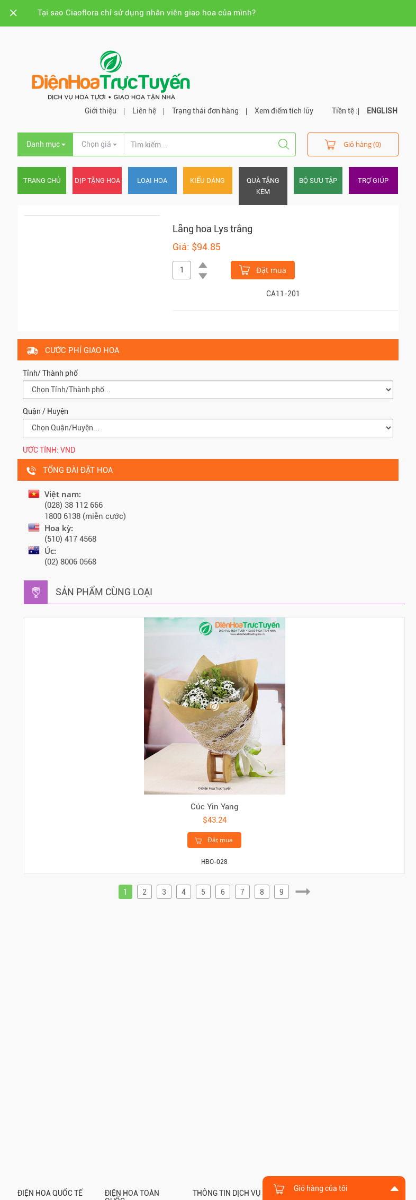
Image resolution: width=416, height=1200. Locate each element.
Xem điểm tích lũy (284, 111)
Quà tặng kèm (263, 186)
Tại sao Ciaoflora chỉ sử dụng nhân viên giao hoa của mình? (147, 12)
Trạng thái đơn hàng (205, 111)
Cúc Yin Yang (215, 806)
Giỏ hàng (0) (353, 143)
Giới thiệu (100, 111)
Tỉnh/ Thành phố (50, 373)
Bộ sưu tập (318, 180)
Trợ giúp (373, 180)
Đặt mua (262, 269)
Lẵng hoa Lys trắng (212, 228)
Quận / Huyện (45, 411)
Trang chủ (42, 180)
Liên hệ (144, 111)
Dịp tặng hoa (97, 180)
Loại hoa (152, 180)
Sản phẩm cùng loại (104, 591)
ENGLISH (382, 111)
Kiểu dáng (207, 180)
